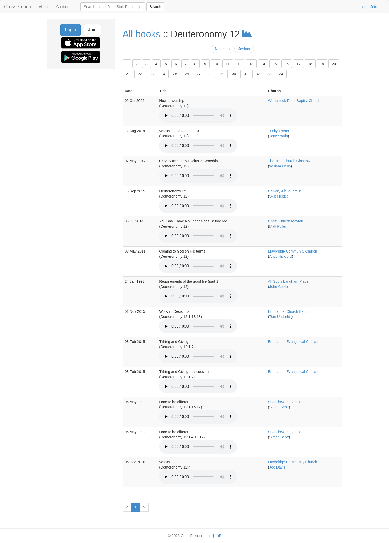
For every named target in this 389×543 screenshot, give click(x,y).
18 (310, 64)
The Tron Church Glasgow (289, 161)
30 (234, 74)
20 (334, 64)
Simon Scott (279, 407)
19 (322, 64)
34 (281, 74)
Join (373, 7)
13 (251, 64)
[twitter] (219, 536)
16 (287, 64)
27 (199, 74)
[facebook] (213, 536)
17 (298, 64)
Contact (62, 7)
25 (175, 74)
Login (363, 7)
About (43, 7)
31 (246, 74)
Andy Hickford (280, 256)
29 (222, 74)
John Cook (278, 286)
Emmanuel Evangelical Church (293, 342)
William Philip (280, 166)
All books (142, 34)
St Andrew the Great (284, 402)
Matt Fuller (277, 226)
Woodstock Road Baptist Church (294, 101)
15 (275, 64)
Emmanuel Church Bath (287, 311)
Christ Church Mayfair (285, 221)
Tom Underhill (280, 317)
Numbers (222, 49)
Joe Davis (277, 467)
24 (163, 74)
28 (211, 74)
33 (269, 74)
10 (216, 64)
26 (187, 74)
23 (151, 74)
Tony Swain (278, 136)
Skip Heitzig (278, 196)
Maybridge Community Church (292, 251)
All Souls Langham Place (288, 281)
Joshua (244, 49)
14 (263, 64)
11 (228, 64)
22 (140, 74)
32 (258, 74)
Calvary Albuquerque (285, 191)
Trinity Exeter (278, 131)
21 (128, 74)
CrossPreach (17, 6)
